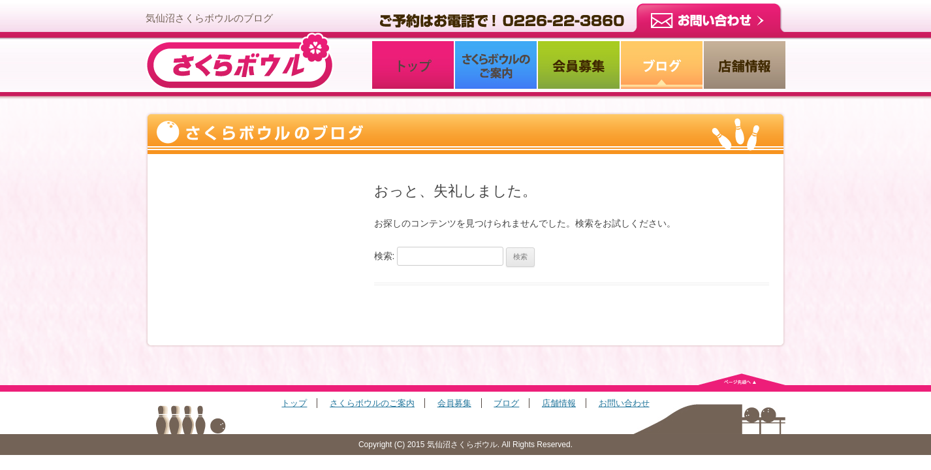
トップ (294, 403)
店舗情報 (559, 403)
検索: (384, 256)
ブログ (506, 403)
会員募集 (454, 403)
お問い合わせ (624, 403)
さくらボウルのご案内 (372, 403)
